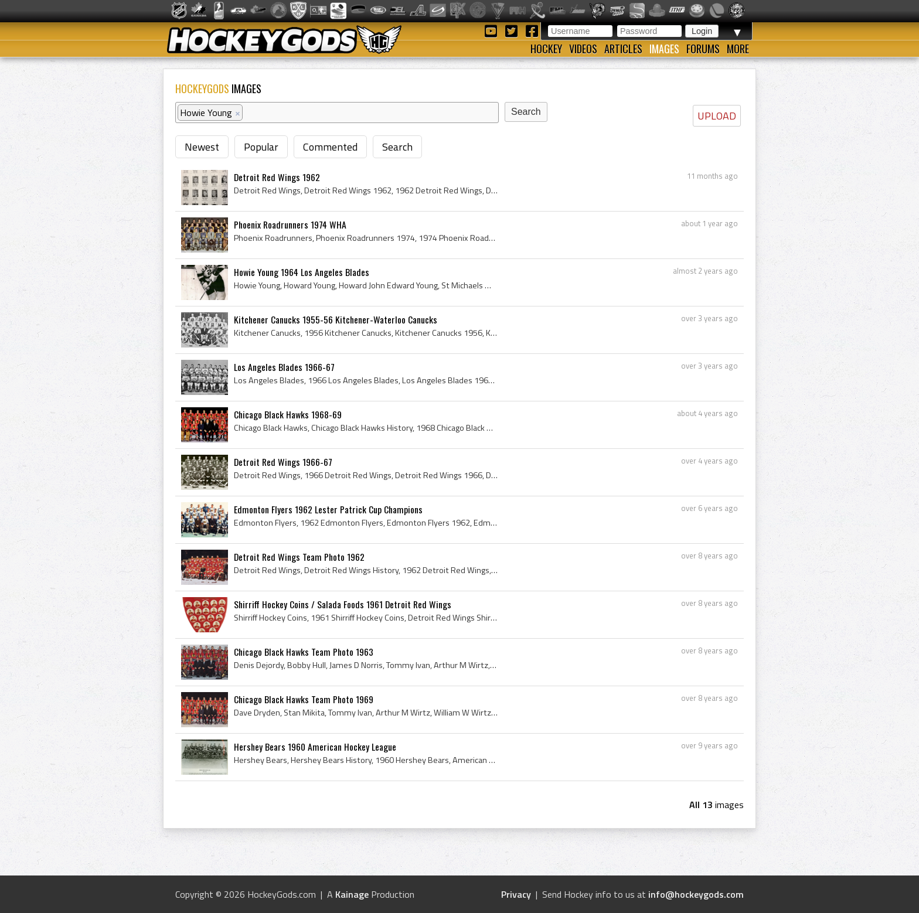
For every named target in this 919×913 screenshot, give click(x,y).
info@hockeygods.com (696, 894)
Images (664, 48)
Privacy (516, 894)
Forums (703, 48)
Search (397, 147)
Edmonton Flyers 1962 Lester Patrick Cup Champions (328, 509)
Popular (261, 147)
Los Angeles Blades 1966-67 (284, 367)
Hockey (546, 48)
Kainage (352, 894)
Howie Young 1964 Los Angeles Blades (301, 272)
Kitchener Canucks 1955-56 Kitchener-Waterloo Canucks (335, 319)
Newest (202, 147)
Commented (330, 147)
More (738, 48)
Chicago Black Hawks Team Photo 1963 (303, 652)
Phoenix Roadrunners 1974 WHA (290, 224)
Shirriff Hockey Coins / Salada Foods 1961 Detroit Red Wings (342, 604)
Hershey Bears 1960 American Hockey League (315, 747)
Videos (583, 48)
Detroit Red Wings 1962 (277, 177)
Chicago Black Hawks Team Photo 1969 (303, 699)
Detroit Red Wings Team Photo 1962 (299, 557)
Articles (623, 48)
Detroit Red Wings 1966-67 (283, 462)
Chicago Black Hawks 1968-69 (288, 414)
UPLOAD (716, 116)
